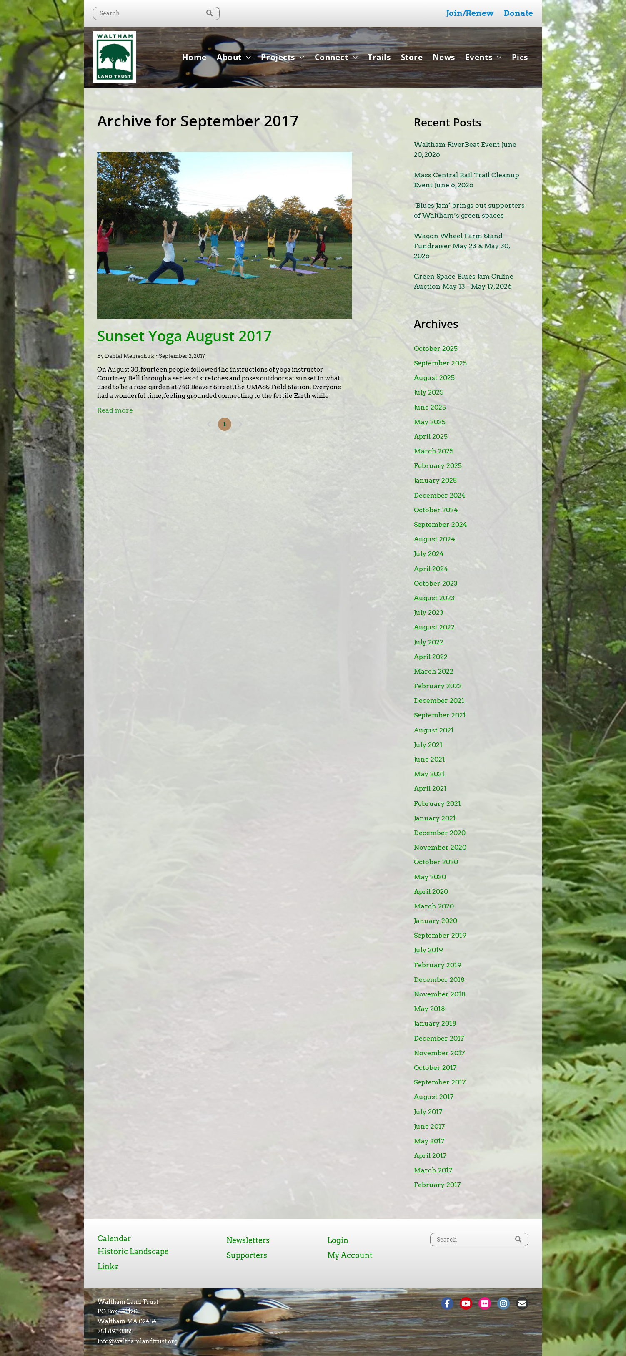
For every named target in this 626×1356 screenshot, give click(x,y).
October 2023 (436, 583)
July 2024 (429, 554)
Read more (115, 410)
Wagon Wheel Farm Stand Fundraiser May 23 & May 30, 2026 (462, 246)
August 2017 (433, 1097)
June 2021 (429, 759)
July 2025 (428, 392)
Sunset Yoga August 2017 (184, 335)
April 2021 (430, 788)
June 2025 (430, 407)
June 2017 (429, 1126)
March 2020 (434, 906)
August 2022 (434, 627)
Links (108, 1266)
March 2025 (433, 451)
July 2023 (428, 612)
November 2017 (439, 1053)
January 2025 (435, 480)
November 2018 (440, 994)
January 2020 (435, 921)
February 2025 (438, 466)
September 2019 (440, 935)
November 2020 (440, 847)
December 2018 (439, 980)
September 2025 (440, 363)
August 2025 (434, 378)
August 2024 (434, 539)
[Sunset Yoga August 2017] (224, 235)
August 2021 (434, 730)
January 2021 (435, 818)
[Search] (156, 13)
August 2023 (434, 598)
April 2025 (431, 436)
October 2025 (436, 348)
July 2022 (428, 642)
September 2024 (440, 524)
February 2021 (437, 804)
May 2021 (429, 774)
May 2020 (430, 877)
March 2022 (433, 671)
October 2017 (435, 1068)
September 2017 (440, 1082)
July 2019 (428, 950)
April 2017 (430, 1156)
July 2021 (428, 745)
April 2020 (431, 892)
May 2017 (429, 1141)
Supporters (246, 1255)
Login (337, 1240)
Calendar (114, 1238)
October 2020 (436, 862)
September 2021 (440, 715)
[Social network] (447, 1304)
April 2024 (431, 569)
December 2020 (440, 833)
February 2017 (437, 1185)
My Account (350, 1255)
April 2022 (431, 657)
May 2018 (429, 1009)
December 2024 (440, 495)
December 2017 (439, 1038)
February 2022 (438, 686)
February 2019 (437, 965)
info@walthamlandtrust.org (138, 1341)
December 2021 (439, 700)
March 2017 (433, 1170)
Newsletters (248, 1240)
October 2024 (436, 510)
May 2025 (430, 422)
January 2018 (435, 1023)
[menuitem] (194, 57)
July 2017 (428, 1112)
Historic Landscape (133, 1251)
